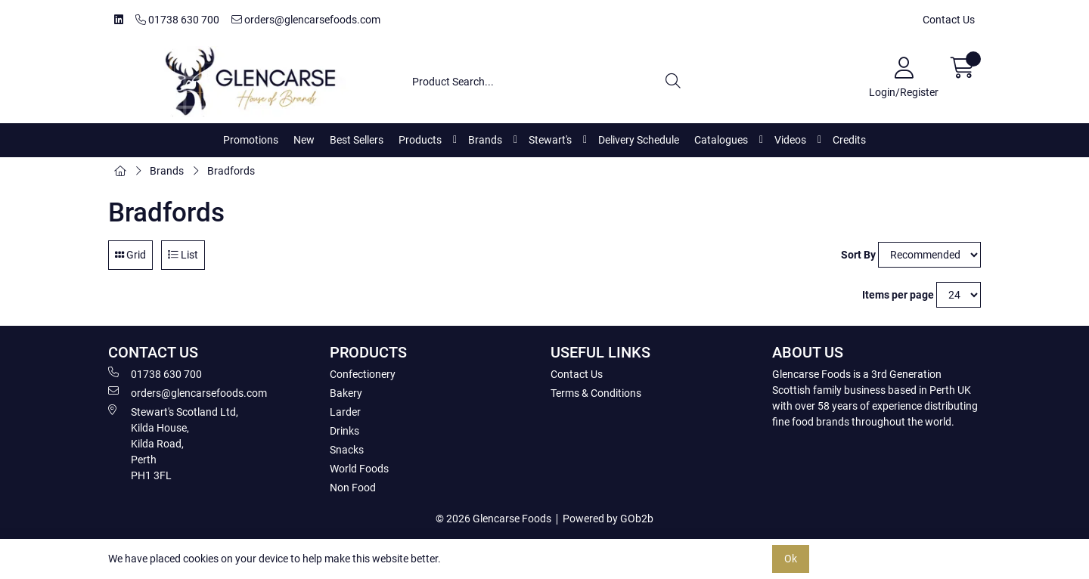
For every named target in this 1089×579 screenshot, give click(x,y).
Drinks (344, 431)
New (304, 140)
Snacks (347, 450)
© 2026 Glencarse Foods (493, 518)
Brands (485, 140)
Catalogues (721, 140)
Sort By (858, 255)
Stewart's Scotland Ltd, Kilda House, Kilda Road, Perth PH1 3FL (173, 442)
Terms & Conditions (596, 393)
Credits (849, 140)
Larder (345, 412)
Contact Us (949, 20)
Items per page (898, 295)
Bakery (346, 393)
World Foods (359, 469)
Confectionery (363, 374)
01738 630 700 (177, 20)
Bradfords (231, 171)
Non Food (353, 487)
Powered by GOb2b (608, 518)
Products (420, 140)
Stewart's (550, 140)
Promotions (250, 140)
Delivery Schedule (638, 140)
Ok (790, 559)
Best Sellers (356, 140)
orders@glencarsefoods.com (305, 20)
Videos (790, 140)
